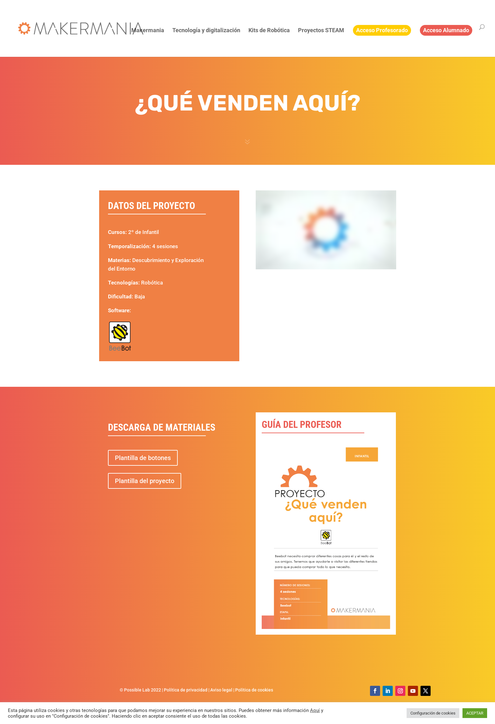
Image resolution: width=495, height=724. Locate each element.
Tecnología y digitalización (206, 30)
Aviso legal (221, 689)
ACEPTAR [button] (474, 713)
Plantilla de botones (143, 458)
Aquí (315, 710)
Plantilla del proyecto (144, 481)
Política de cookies (254, 689)
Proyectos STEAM (321, 30)
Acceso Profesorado (382, 30)
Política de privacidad (185, 689)
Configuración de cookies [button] (433, 713)
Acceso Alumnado (446, 30)
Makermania (147, 30)
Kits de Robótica (269, 30)
